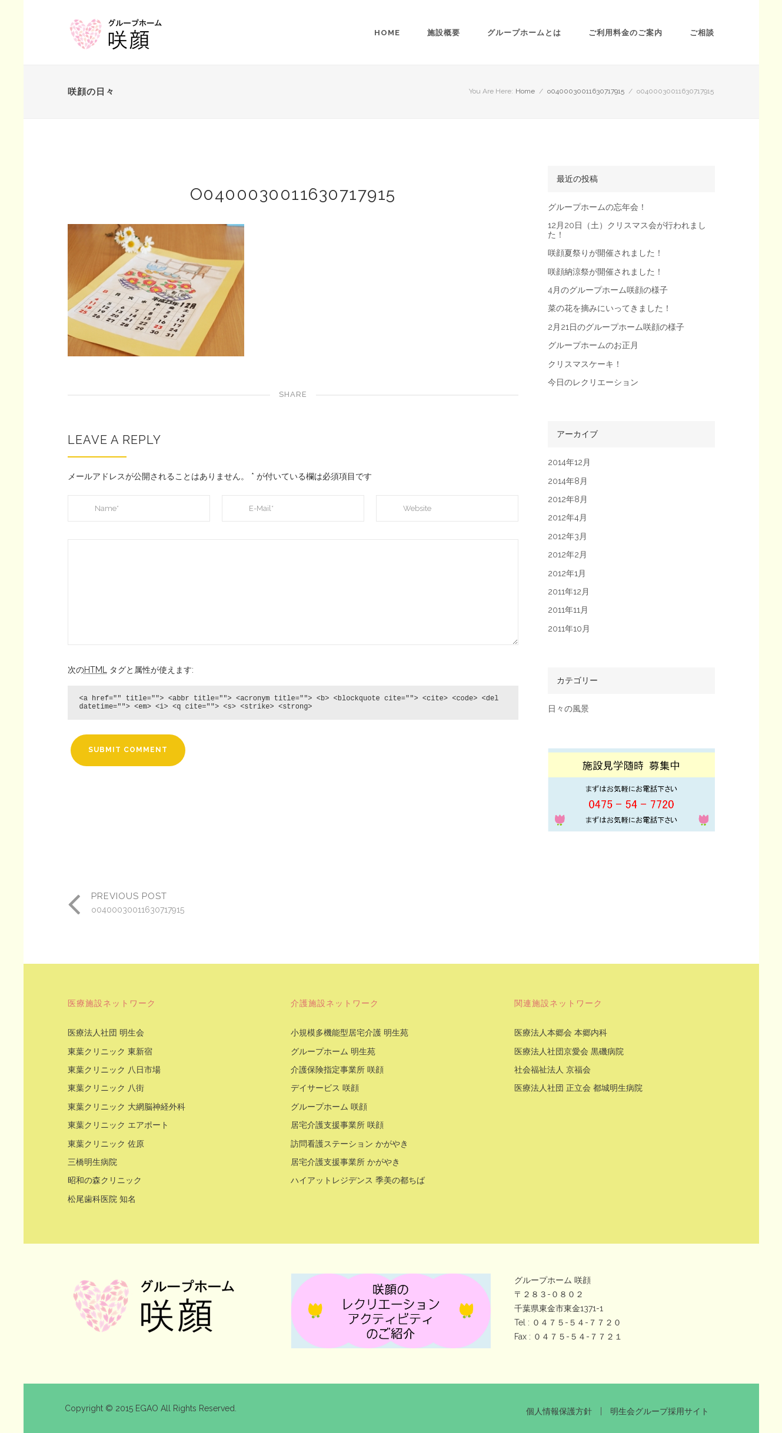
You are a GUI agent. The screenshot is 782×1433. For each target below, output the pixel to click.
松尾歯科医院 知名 (102, 1199)
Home (387, 32)
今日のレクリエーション (593, 382)
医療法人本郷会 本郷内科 (560, 1032)
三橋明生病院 (92, 1162)
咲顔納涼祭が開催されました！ (605, 272)
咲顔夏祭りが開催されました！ (605, 253)
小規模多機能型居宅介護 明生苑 (349, 1032)
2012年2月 (567, 554)
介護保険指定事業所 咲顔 (337, 1069)
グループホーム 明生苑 (333, 1051)
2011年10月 (569, 628)
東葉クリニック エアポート (118, 1125)
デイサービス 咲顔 (325, 1088)
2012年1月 (567, 573)
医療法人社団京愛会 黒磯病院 (569, 1051)
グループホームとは (524, 32)
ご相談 (702, 32)
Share (293, 394)
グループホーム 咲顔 (329, 1107)
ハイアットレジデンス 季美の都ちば (358, 1180)
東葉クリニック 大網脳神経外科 (126, 1107)
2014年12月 (569, 462)
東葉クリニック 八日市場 (114, 1069)
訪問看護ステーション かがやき (349, 1144)
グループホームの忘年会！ (597, 207)
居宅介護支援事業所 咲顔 (337, 1125)
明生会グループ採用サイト (659, 1411)
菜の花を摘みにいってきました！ (609, 308)
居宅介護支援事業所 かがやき (345, 1162)
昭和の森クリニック (105, 1180)
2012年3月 (567, 536)
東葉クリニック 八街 (106, 1088)
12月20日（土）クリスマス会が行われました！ (627, 230)
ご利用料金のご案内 (625, 32)
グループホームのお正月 (593, 345)
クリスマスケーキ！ (585, 364)
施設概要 (443, 32)
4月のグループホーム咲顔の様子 (608, 290)
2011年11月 (568, 610)
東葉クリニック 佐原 (106, 1144)
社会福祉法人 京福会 (552, 1069)
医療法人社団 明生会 (106, 1032)
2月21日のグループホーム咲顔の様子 (616, 327)
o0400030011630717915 (585, 91)
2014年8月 (568, 481)
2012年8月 (568, 499)
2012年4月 (567, 517)
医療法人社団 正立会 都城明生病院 (578, 1088)
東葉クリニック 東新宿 (110, 1051)
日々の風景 (568, 708)
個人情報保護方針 (559, 1411)
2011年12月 (569, 591)
